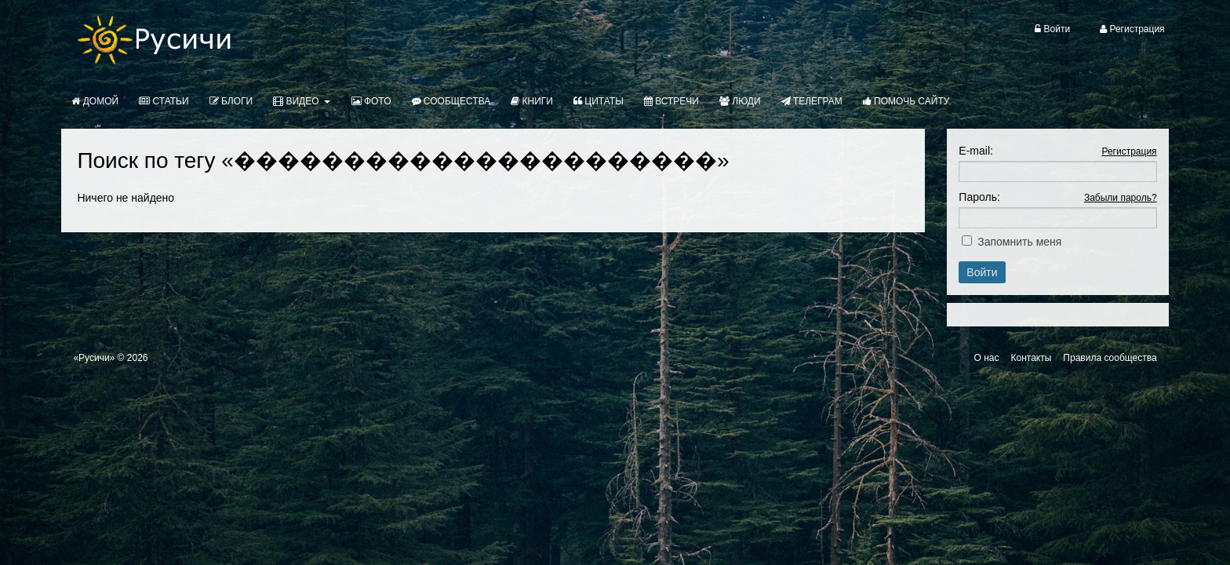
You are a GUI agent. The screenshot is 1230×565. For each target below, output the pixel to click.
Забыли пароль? (1120, 197)
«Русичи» (94, 357)
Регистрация (1128, 151)
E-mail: (976, 150)
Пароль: (979, 197)
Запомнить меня (1019, 241)
